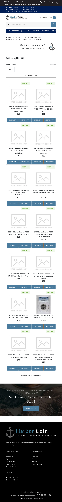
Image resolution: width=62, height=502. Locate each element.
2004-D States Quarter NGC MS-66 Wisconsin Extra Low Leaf (43, 192)
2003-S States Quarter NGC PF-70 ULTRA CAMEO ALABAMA (18, 192)
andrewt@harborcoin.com (17, 480)
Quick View (12, 120)
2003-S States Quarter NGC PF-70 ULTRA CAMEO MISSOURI (43, 150)
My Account (10, 459)
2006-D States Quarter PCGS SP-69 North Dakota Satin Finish (43, 276)
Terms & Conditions (12, 467)
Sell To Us (45, 31)
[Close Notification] (57, 3)
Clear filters (52, 64)
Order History (10, 461)
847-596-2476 (12, 12)
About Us (36, 31)
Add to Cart (25, 120)
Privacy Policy (10, 464)
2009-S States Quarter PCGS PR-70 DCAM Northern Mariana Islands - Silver (43, 357)
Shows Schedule (37, 464)
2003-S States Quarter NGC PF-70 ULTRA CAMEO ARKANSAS (18, 150)
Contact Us (31, 409)
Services (55, 31)
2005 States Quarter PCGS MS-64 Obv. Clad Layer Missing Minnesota (43, 234)
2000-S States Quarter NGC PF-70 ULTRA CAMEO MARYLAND (18, 109)
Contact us (40, 48)
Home (27, 31)
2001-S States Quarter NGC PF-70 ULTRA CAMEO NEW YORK (43, 109)
